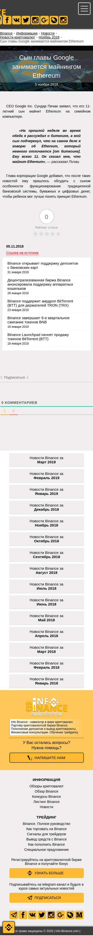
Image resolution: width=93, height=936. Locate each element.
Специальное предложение (46, 850)
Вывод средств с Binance (46, 840)
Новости (48, 34)
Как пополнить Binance (46, 845)
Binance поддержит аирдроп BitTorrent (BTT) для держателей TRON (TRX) (40, 304)
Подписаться (48, 898)
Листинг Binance (46, 802)
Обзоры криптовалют (47, 787)
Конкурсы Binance (46, 797)
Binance (6, 34)
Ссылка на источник (22, 253)
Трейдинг (46, 818)
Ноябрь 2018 (49, 38)
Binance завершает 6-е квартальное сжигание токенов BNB (38, 320)
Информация (26, 34)
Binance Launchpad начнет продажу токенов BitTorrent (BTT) (38, 337)
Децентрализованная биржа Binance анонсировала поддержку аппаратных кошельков (40, 285)
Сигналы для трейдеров (46, 835)
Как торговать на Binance (46, 830)
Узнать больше (49, 874)
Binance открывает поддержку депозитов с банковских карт (42, 266)
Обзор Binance (46, 792)
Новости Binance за (46, 460)
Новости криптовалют (17, 38)
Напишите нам (50, 758)
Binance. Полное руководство (46, 824)
